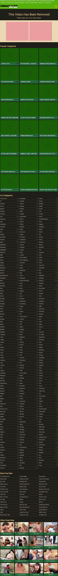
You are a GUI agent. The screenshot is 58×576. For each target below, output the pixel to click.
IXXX (1, 512)
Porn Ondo (40, 2)
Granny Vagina (23, 476)
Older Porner (3, 502)
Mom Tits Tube (4, 497)
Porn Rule (2, 499)
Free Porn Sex (3, 504)
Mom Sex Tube (23, 504)
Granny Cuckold (4, 491)
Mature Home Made (19, 2)
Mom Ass (22, 494)
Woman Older (42, 481)
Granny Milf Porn (43, 509)
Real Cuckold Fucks (24, 484)
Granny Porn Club (24, 515)
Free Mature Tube (43, 491)
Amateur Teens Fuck (44, 489)
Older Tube (3, 494)
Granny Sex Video (24, 479)
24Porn (2, 509)
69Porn (41, 494)
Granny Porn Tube (24, 512)
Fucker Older (23, 509)
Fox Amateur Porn (9, 2)
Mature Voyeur (4, 484)
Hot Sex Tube (42, 486)
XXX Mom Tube (47, 2)
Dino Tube (27, 2)
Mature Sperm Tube (5, 515)
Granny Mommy (33, 2)
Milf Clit (41, 502)
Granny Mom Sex (24, 497)
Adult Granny (3, 479)
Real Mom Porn (23, 481)
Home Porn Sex (43, 497)
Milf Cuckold (23, 491)
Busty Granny (42, 476)
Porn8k (21, 502)
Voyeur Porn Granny (44, 479)
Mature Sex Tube (43, 484)
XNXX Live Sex (42, 512)
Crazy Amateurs (24, 489)
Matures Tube (23, 486)
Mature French (3, 507)
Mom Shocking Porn (25, 507)
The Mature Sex (43, 515)
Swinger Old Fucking (44, 504)
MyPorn (21, 499)
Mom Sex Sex (42, 499)
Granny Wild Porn (43, 507)
